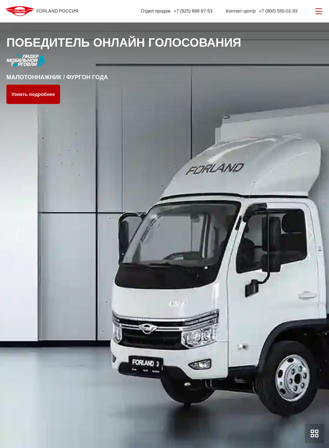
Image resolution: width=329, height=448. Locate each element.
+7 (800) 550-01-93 (278, 11)
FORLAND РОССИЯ (57, 11)
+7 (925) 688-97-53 (193, 11)
